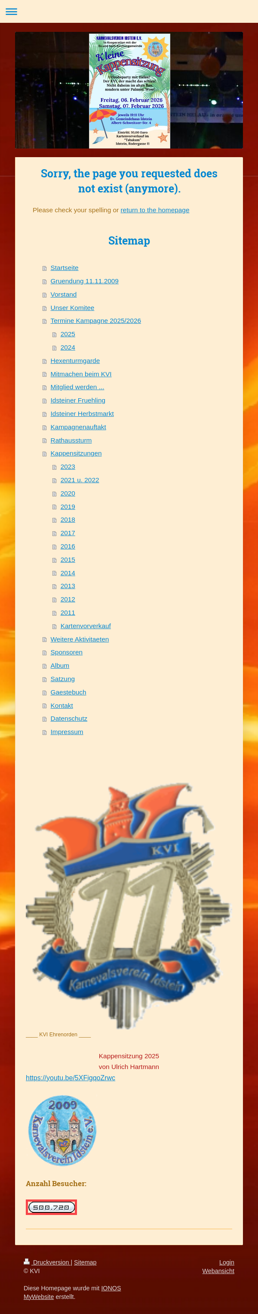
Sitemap (85, 1262)
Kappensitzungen (76, 453)
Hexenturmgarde (75, 360)
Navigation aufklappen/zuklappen (129, 11)
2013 (68, 585)
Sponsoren (67, 652)
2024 (68, 347)
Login (226, 1262)
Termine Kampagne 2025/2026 (96, 320)
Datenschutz (69, 718)
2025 (68, 334)
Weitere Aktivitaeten (80, 639)
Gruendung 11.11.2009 (85, 281)
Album (60, 665)
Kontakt (62, 705)
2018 (68, 519)
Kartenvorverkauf (86, 625)
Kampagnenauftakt (78, 427)
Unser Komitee (73, 307)
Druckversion (47, 1262)
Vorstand (64, 294)
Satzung (63, 678)
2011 (68, 612)
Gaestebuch (68, 692)
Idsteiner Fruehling (78, 400)
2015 (68, 559)
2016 (68, 546)
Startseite (65, 267)
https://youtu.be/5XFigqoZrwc (70, 1078)
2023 (68, 466)
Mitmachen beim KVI (81, 374)
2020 (68, 493)
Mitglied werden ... (77, 386)
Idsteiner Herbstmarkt (82, 413)
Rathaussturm (71, 440)
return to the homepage (154, 210)
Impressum (67, 731)
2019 (68, 506)
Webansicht (218, 1271)
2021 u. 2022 (80, 479)
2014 (68, 572)
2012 (68, 599)
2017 (68, 532)
